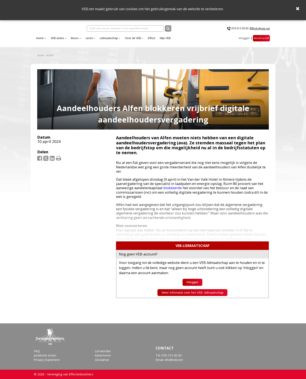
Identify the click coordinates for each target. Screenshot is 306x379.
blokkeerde (172, 187)
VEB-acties (57, 38)
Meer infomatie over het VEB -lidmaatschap (193, 292)
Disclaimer (102, 360)
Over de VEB (133, 38)
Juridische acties (45, 355)
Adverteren (103, 355)
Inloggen (244, 38)
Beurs (75, 38)
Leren (89, 38)
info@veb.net (262, 28)
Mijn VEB (165, 38)
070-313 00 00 (239, 28)
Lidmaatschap (109, 38)
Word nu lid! (261, 38)
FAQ (37, 351)
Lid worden (103, 351)
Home (40, 38)
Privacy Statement (47, 360)
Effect (151, 38)
